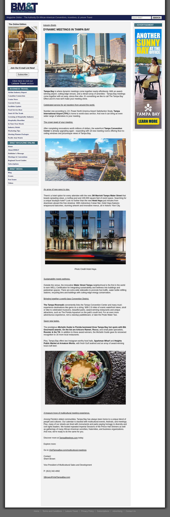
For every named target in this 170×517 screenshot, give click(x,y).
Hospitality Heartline (16, 120)
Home (10, 146)
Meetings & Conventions (17, 157)
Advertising (117, 511)
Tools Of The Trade (15, 113)
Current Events (14, 103)
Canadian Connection (16, 96)
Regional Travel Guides (17, 160)
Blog (10, 172)
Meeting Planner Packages (18, 134)
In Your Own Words (16, 124)
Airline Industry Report (17, 92)
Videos (10, 183)
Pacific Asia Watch (15, 138)
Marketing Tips (14, 131)
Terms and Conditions (52, 511)
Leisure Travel (71, 511)
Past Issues (12, 179)
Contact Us (131, 511)
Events (10, 176)
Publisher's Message (16, 153)
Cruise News (13, 99)
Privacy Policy (87, 511)
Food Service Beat (15, 110)
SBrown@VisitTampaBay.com (57, 477)
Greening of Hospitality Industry (21, 117)
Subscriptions (13, 164)
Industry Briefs (14, 127)
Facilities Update (14, 106)
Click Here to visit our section (23, 82)
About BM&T (13, 150)
